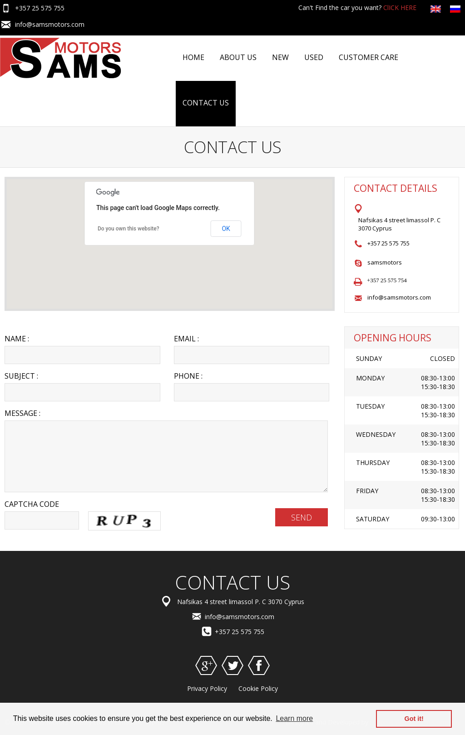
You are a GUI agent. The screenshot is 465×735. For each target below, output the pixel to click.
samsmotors (384, 262)
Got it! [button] (414, 718)
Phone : (188, 376)
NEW (280, 57)
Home (193, 57)
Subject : (21, 376)
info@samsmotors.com (49, 24)
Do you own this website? (128, 228)
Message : (22, 413)
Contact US (206, 103)
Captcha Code (32, 504)
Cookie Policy (258, 688)
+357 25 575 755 (39, 8)
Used (313, 57)
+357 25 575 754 (387, 280)
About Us (238, 57)
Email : (186, 339)
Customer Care (368, 57)
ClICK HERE (399, 7)
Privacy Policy (207, 688)
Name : (17, 339)
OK (226, 228)
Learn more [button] (294, 718)
